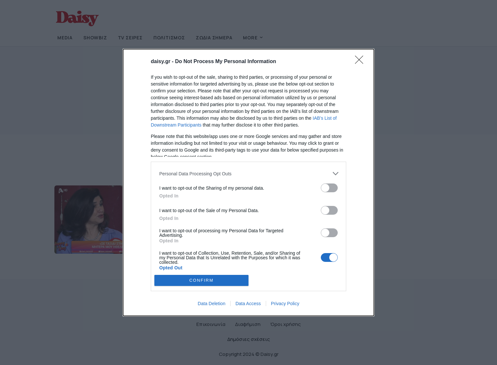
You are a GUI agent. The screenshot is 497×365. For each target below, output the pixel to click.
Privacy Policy (285, 303)
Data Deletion (211, 303)
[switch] (329, 187)
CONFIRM (201, 279)
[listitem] (248, 173)
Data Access (248, 303)
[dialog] (248, 182)
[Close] (361, 62)
